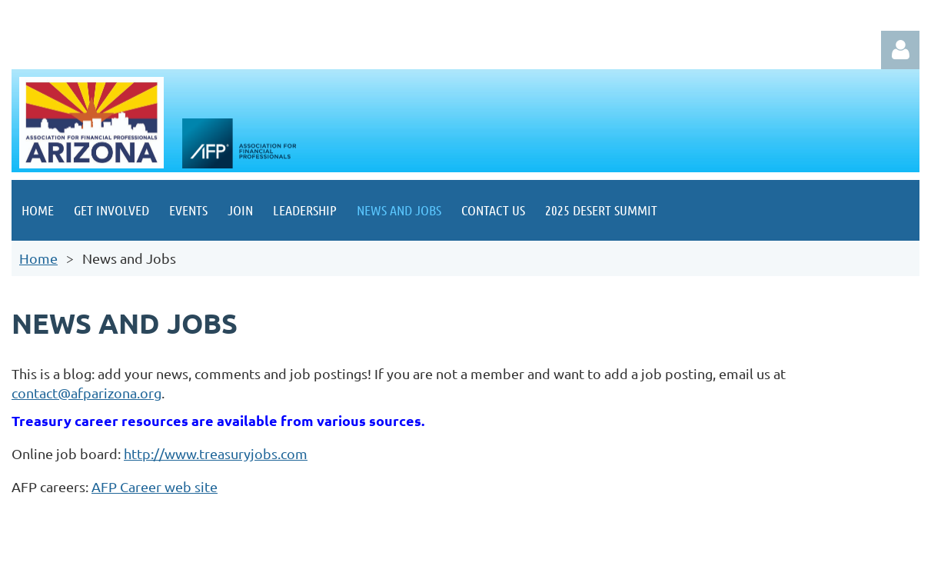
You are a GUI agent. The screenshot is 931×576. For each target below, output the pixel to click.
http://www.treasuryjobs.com (216, 453)
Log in (900, 50)
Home (38, 258)
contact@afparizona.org (86, 393)
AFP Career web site (154, 486)
